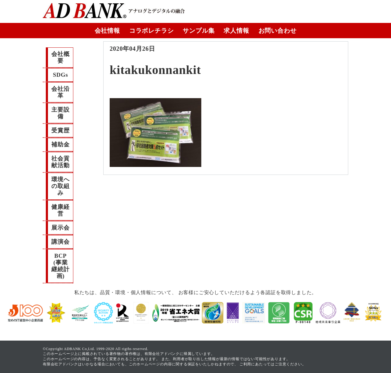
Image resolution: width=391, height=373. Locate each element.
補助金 (60, 144)
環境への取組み (60, 186)
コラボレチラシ (151, 30)
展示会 (60, 227)
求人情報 (236, 30)
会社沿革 (60, 92)
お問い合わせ (277, 30)
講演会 (60, 241)
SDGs (60, 75)
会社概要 (60, 57)
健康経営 (60, 210)
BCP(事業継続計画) (60, 266)
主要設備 (60, 113)
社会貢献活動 (60, 161)
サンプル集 (198, 30)
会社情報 (107, 30)
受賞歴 (60, 130)
